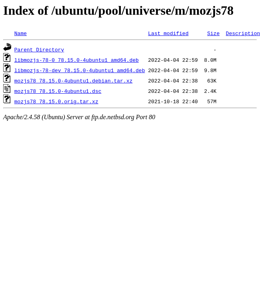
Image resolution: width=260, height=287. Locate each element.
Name (20, 33)
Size (213, 33)
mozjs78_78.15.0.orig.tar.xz (56, 101)
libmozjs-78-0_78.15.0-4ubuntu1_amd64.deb (76, 59)
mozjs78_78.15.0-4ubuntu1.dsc (57, 90)
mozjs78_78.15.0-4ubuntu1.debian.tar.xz (73, 80)
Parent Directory (39, 49)
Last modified (168, 33)
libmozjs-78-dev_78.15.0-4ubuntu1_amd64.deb (79, 70)
